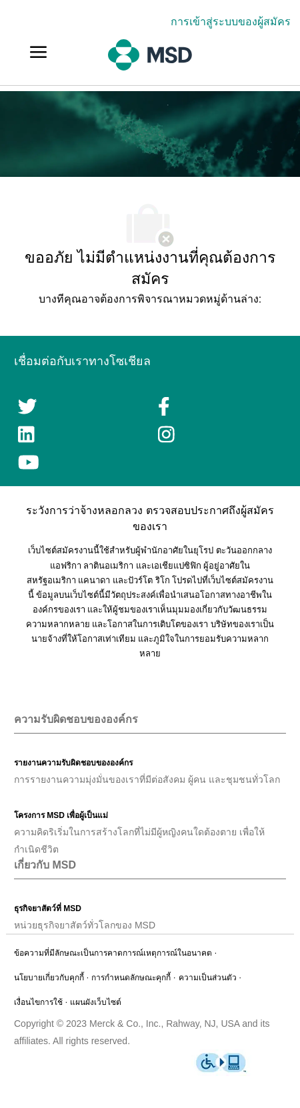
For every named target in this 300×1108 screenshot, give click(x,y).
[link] (234, 21)
